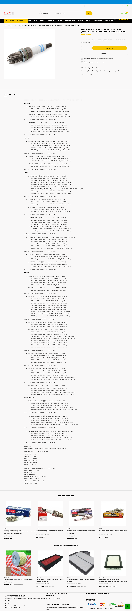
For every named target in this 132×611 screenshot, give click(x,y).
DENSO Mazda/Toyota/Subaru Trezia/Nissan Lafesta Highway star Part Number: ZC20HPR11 (81, 531)
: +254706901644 (12, 607)
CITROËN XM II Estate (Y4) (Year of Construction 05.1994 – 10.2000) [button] (47, 164)
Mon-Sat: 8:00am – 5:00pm (54, 599)
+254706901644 (123, 20)
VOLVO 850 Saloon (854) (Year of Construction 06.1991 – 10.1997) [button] (46, 353)
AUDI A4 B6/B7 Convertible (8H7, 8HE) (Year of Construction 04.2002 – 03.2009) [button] (51, 237)
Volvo (119, 71)
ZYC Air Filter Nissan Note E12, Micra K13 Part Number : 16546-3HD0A (50, 580)
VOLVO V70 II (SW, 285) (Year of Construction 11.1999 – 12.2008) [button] (46, 368)
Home (6, 26)
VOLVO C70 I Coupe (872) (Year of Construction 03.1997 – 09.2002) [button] (47, 322)
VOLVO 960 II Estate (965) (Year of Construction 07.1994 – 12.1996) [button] (47, 288)
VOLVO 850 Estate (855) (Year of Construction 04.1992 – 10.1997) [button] (46, 276)
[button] (126, 13)
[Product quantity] (86, 48)
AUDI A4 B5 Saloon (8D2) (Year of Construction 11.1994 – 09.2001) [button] (47, 176)
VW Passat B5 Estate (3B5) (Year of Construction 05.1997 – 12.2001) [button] (47, 416)
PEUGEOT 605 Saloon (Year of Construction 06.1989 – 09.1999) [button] (46, 123)
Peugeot (106, 71)
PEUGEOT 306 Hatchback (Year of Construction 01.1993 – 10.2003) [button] (47, 107)
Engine (11, 26)
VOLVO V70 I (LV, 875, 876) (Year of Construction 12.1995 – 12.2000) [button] (47, 296)
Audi (86, 71)
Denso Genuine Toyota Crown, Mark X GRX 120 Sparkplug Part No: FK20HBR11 (49, 531)
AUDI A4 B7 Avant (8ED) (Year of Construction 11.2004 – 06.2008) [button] (47, 262)
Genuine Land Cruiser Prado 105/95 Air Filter (18, 579)
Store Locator (69, 6)
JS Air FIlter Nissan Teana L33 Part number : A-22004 (81, 580)
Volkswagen (113, 71)
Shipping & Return (100, 62)
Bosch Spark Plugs (93, 71)
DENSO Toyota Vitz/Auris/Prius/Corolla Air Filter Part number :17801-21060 (113, 580)
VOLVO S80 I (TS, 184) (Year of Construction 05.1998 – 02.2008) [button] (46, 330)
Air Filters (6, 577)
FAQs (87, 6)
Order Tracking (79, 6)
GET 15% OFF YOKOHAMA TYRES (66, 2)
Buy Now (104, 53)
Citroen (102, 71)
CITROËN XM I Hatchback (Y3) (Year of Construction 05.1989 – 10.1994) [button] (48, 141)
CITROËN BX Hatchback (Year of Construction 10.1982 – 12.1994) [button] (46, 156)
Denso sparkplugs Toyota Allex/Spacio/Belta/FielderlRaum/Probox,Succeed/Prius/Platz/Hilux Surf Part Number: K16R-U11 (27, 531)
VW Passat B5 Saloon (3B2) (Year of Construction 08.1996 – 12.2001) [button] (47, 401)
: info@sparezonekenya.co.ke (56, 593)
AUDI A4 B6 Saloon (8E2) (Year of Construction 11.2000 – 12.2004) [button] (47, 218)
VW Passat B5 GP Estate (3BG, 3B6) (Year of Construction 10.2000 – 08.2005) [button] (50, 431)
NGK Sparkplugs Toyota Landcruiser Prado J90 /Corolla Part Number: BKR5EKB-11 (113, 531)
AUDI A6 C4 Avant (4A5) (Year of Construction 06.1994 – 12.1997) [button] (46, 207)
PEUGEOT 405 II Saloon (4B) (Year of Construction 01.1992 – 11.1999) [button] (47, 114)
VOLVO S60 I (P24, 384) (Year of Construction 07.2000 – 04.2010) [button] (46, 386)
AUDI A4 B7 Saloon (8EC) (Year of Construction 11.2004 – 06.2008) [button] (47, 254)
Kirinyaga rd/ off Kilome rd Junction (16, 606)
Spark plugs (18, 26)
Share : (83, 74)
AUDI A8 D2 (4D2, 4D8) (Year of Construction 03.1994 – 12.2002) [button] (46, 200)
